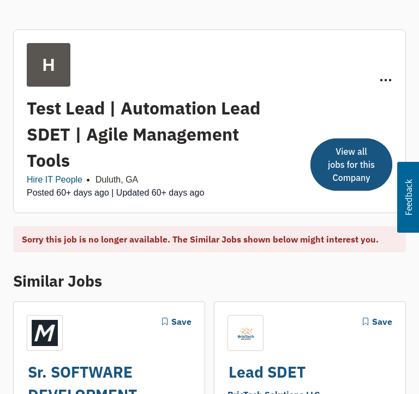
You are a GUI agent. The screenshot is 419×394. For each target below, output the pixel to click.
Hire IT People (54, 179)
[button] (408, 197)
